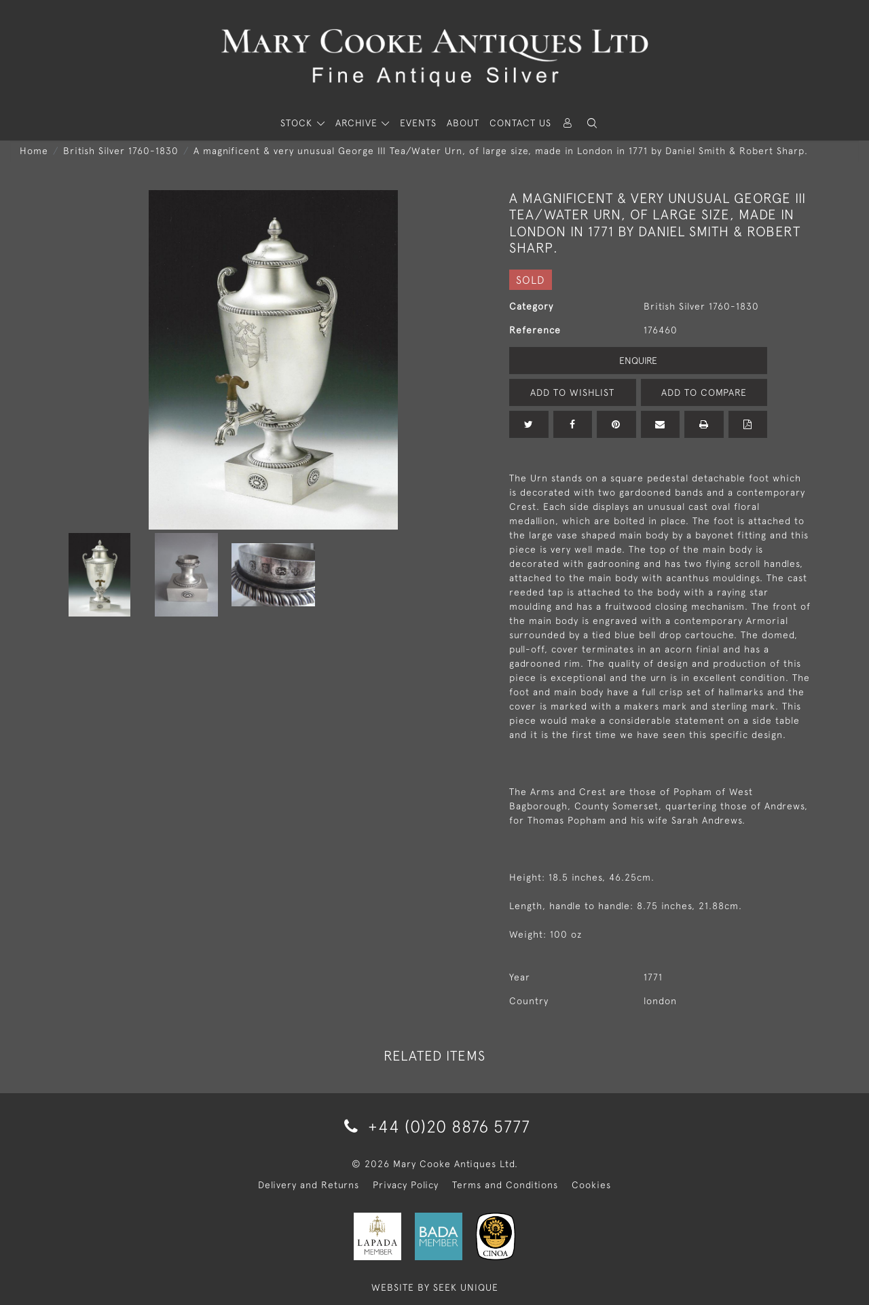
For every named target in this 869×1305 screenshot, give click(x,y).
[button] (592, 123)
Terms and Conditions (505, 1184)
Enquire (638, 360)
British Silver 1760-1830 (121, 150)
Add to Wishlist (572, 392)
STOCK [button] (298, 122)
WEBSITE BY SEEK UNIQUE (434, 1287)
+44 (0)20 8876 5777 (434, 1126)
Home (34, 150)
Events (418, 122)
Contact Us (520, 122)
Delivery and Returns (308, 1184)
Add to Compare (704, 392)
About (463, 122)
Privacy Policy (406, 1184)
